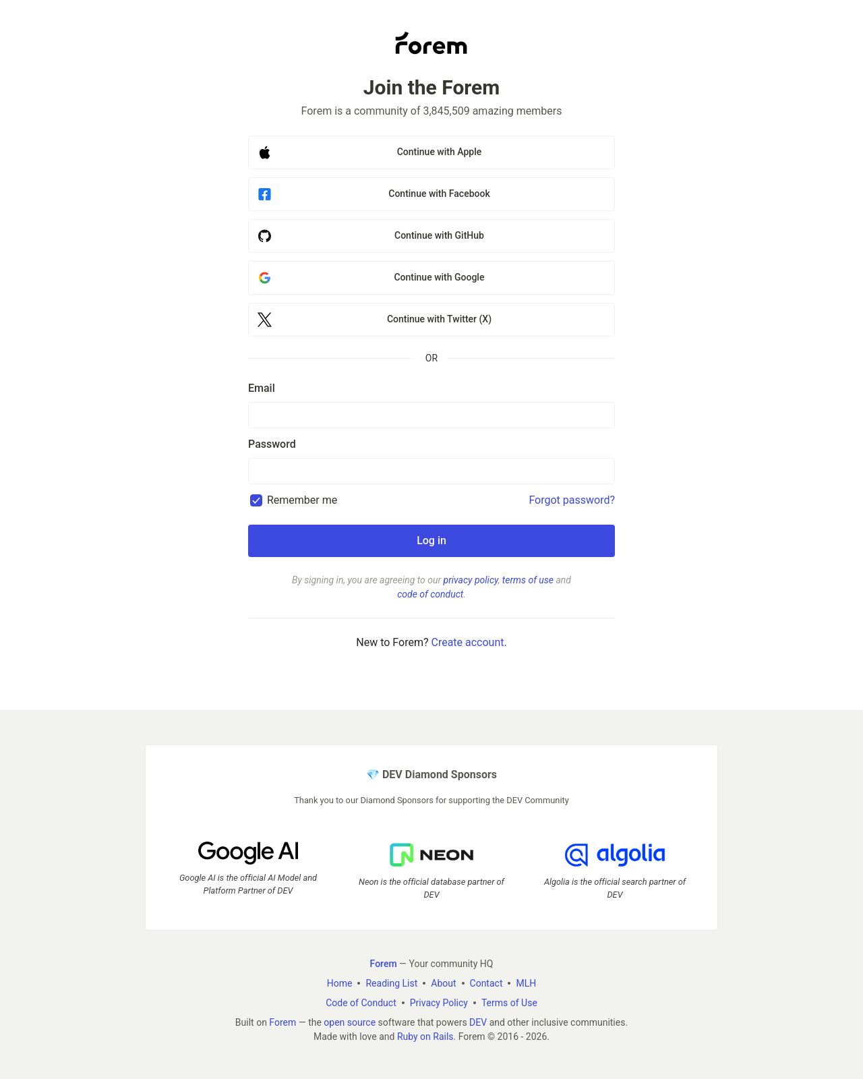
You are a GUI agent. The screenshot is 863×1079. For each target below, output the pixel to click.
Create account (467, 642)
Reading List (391, 983)
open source (350, 1022)
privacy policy (471, 580)
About (443, 983)
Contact (486, 983)
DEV (478, 1022)
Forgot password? (572, 500)
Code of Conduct (361, 1002)
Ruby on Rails (425, 1036)
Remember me (302, 500)
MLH (526, 983)
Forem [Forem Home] (383, 963)
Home (340, 983)
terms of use (528, 580)
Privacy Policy (439, 1002)
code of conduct (430, 594)
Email (261, 388)
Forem (282, 1022)
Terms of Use (509, 1002)
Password (272, 444)
